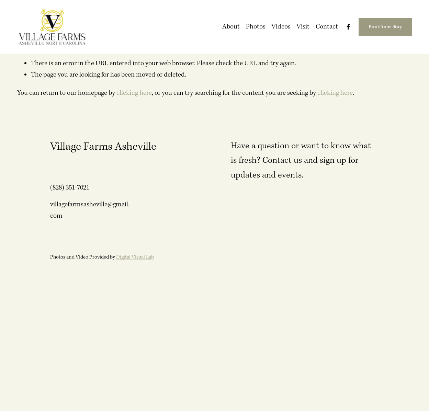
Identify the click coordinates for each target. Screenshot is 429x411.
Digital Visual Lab (135, 257)
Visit (302, 26)
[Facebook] (348, 26)
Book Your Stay (385, 27)
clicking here (134, 93)
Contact (327, 26)
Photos (256, 26)
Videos (281, 26)
